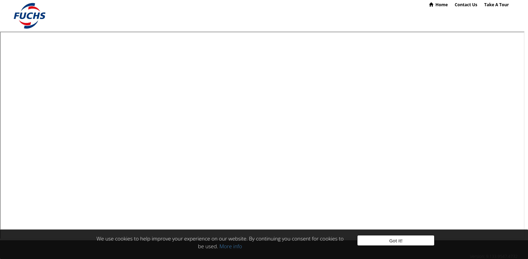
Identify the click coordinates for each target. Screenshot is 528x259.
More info (231, 246)
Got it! (395, 240)
